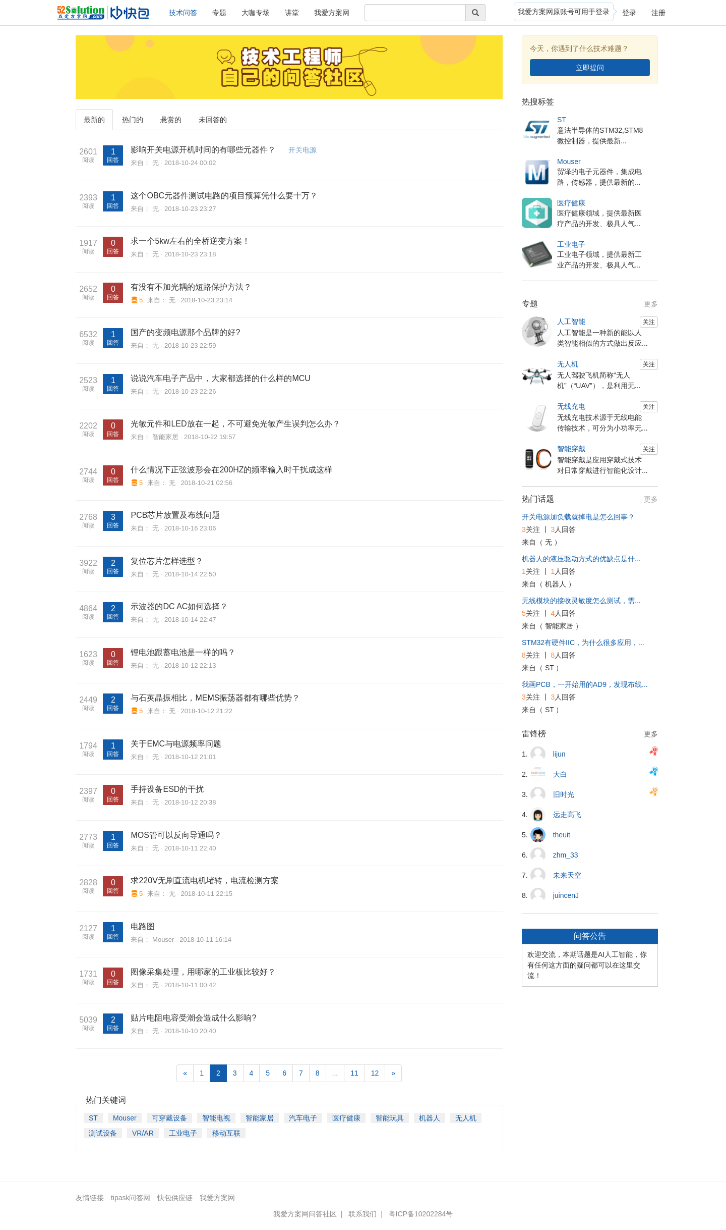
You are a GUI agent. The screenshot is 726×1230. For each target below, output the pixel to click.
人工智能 (571, 321)
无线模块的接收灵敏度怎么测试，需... (581, 601)
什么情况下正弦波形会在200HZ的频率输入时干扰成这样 (231, 469)
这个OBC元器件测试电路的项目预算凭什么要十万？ (224, 195)
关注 (649, 322)
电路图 (143, 926)
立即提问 (590, 68)
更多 (651, 304)
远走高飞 (567, 815)
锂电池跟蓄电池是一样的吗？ (183, 652)
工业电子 (183, 1133)
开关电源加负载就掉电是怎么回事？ (578, 517)
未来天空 (567, 875)
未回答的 (213, 120)
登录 (629, 13)
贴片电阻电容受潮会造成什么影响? (193, 1017)
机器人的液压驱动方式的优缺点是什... (581, 559)
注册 (658, 13)
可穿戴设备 (169, 1118)
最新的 (94, 120)
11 (354, 1073)
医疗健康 (346, 1118)
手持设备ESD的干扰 (167, 789)
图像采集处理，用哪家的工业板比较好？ (203, 972)
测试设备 (103, 1133)
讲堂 (292, 13)
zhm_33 (565, 855)
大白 (560, 774)
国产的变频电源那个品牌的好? (185, 332)
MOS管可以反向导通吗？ (176, 835)
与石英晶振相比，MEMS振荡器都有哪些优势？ (215, 697)
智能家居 (165, 437)
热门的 (132, 120)
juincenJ (566, 895)
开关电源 (302, 150)
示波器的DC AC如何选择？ (179, 606)
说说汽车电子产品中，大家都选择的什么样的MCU (220, 378)
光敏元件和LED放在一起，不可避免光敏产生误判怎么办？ (235, 423)
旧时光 (563, 794)
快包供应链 (175, 1198)
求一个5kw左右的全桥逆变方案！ (190, 241)
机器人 (429, 1118)
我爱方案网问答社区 (305, 1214)
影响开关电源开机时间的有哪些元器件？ (203, 149)
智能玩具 (390, 1118)
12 (375, 1073)
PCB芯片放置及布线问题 (175, 515)
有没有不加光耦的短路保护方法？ (191, 287)
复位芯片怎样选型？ (167, 561)
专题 (219, 13)
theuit (561, 835)
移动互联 (226, 1133)
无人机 (465, 1118)
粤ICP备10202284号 (421, 1214)
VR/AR (143, 1133)
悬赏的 (171, 120)
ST (93, 1118)
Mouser (163, 939)
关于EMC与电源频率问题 (176, 743)
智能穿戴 (571, 449)
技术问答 (183, 13)
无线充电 (571, 406)
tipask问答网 (131, 1198)
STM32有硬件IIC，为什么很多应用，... (583, 642)
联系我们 (362, 1214)
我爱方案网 (331, 13)
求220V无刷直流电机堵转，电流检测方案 (204, 880)
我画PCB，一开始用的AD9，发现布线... (585, 684)
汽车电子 (303, 1118)
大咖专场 (255, 13)
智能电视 (216, 1118)
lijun (559, 754)
